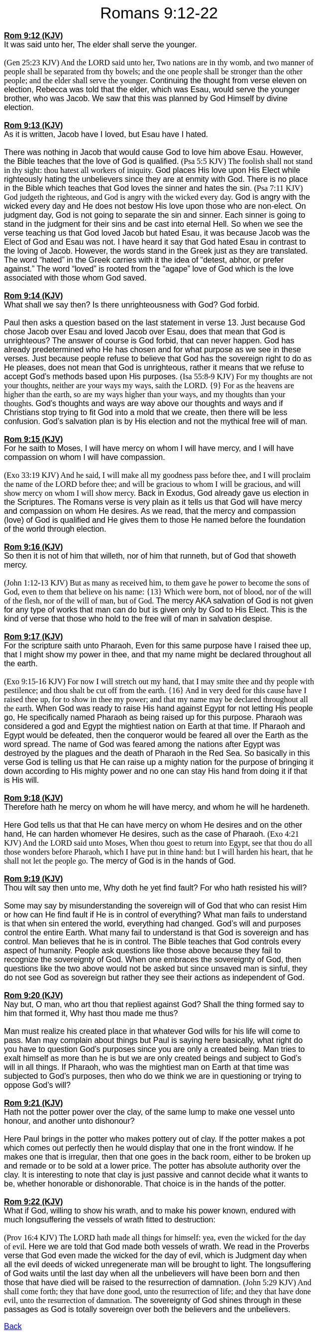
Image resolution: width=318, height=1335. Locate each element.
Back (13, 1326)
